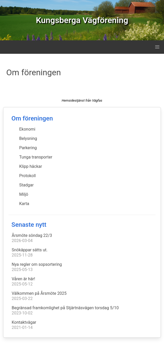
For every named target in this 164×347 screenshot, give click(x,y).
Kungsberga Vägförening (82, 20)
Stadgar (26, 185)
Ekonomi (27, 129)
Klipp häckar (30, 166)
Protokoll (27, 175)
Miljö (23, 194)
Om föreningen (32, 118)
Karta (24, 203)
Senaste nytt (28, 224)
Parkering (28, 147)
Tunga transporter (35, 157)
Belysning (28, 138)
